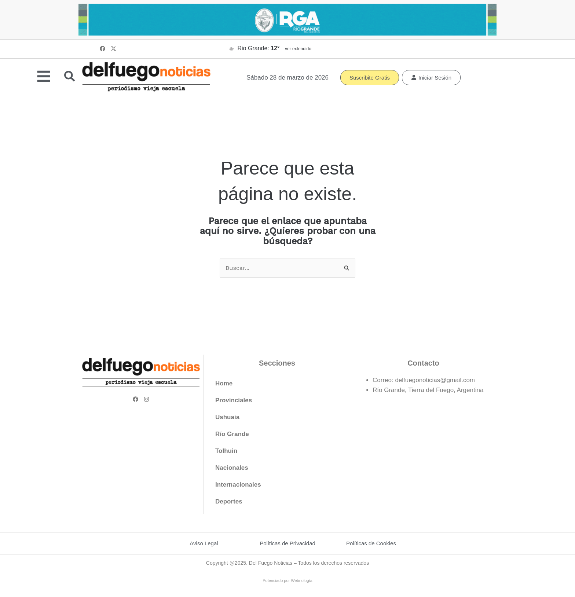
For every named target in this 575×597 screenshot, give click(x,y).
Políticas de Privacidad (287, 544)
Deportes (228, 501)
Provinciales (233, 400)
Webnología (301, 581)
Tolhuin (226, 451)
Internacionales (238, 484)
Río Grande (232, 434)
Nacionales (231, 468)
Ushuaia (227, 417)
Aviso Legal (204, 544)
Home (223, 383)
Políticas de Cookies (371, 544)
